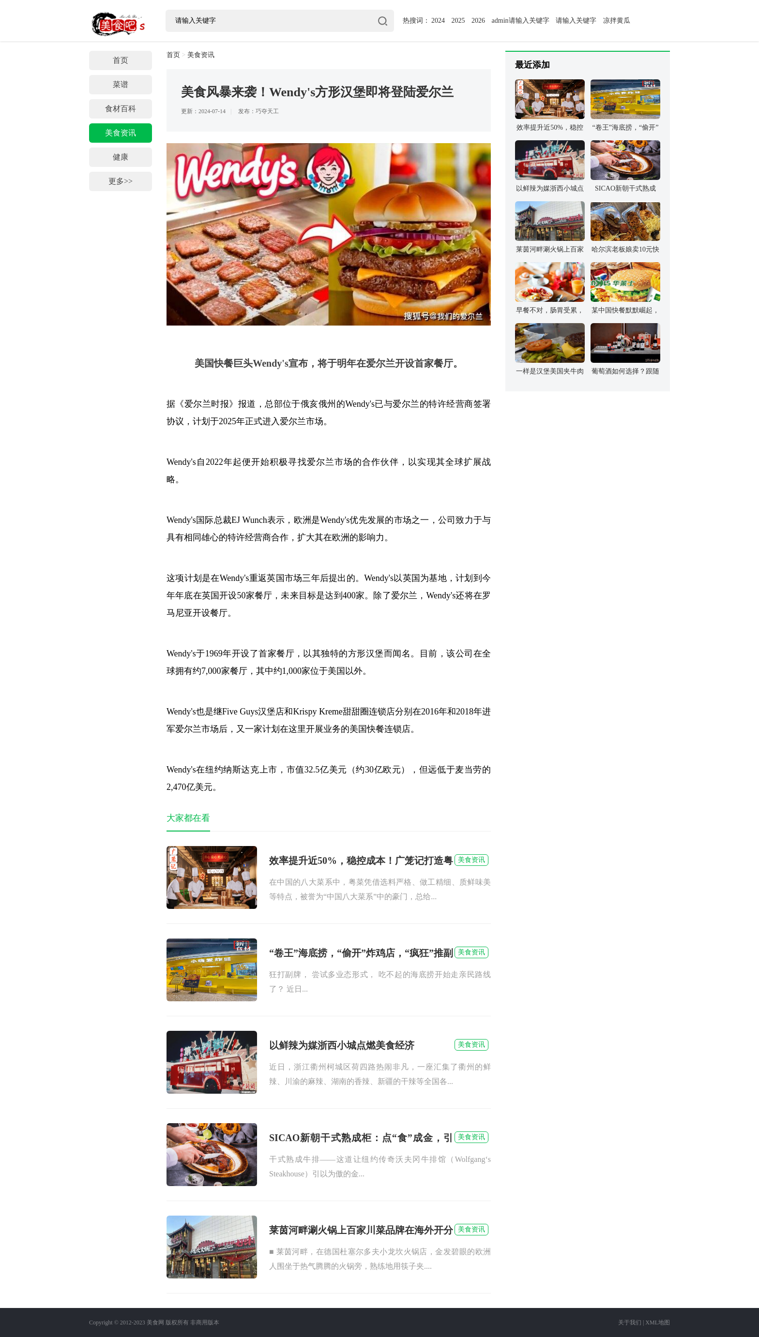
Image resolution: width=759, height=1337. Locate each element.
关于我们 (629, 1322)
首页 (120, 60)
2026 (478, 20)
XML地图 (657, 1322)
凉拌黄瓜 (616, 20)
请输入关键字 (576, 20)
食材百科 (120, 108)
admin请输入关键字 (520, 20)
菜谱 (120, 84)
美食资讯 (120, 133)
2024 (438, 20)
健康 (120, 157)
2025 (458, 20)
